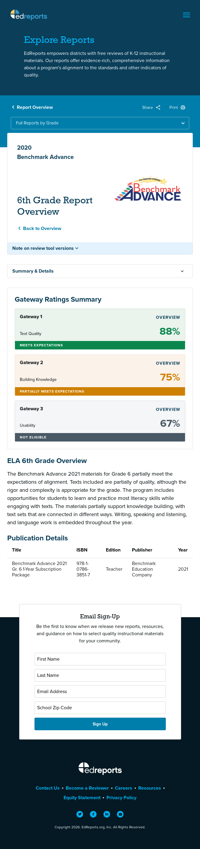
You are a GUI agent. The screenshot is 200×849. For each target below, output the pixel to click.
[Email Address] (100, 691)
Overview (168, 317)
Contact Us (48, 788)
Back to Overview (42, 228)
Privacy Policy (121, 797)
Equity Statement (82, 797)
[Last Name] (100, 675)
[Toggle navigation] (186, 15)
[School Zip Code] (100, 707)
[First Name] (100, 659)
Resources (149, 788)
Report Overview (35, 107)
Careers (123, 788)
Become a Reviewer (87, 788)
